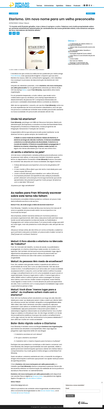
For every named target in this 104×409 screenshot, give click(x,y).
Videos (68, 5)
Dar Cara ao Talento (75, 61)
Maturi (24, 90)
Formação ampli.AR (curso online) (80, 53)
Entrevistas (49, 5)
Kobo (41, 376)
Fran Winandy (16, 76)
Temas (39, 5)
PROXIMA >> (90, 13)
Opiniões (59, 5)
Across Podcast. (24, 393)
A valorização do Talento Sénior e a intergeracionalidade (80, 44)
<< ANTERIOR (13, 13)
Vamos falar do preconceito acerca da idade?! (81, 47)
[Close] (102, 382)
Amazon (35, 376)
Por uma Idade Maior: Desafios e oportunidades (79, 50)
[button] (82, 6)
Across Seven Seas (47, 391)
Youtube (14, 393)
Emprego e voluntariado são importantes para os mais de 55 (78, 63)
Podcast (77, 5)
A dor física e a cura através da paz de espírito (81, 56)
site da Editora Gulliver (33, 378)
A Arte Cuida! (73, 59)
